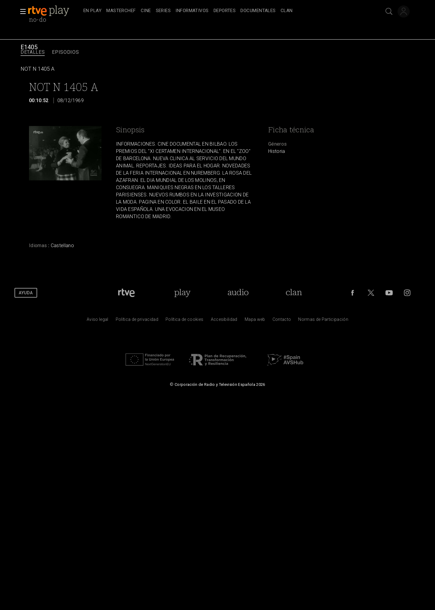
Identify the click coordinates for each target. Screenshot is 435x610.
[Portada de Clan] (293, 293)
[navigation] (224, 11)
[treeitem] (92, 11)
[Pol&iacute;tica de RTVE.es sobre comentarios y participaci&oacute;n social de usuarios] (323, 321)
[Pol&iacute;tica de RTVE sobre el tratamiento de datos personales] (137, 321)
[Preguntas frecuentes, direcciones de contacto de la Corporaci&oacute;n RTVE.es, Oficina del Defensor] (281, 321)
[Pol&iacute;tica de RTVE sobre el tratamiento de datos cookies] (184, 321)
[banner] (54, 11)
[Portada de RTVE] (126, 293)
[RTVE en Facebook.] (352, 293)
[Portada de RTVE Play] (182, 293)
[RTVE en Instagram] (407, 293)
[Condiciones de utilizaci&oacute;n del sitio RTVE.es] (97, 321)
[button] (21, 11)
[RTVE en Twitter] (371, 293)
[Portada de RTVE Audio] (238, 293)
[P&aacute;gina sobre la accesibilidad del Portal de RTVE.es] (224, 321)
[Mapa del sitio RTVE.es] (255, 321)
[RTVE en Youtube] (389, 293)
